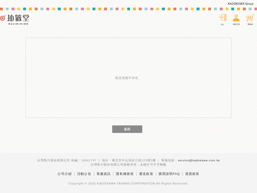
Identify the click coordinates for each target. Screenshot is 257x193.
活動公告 (84, 174)
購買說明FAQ (169, 174)
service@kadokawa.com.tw (199, 160)
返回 (127, 129)
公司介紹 (64, 174)
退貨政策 (192, 174)
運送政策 (146, 174)
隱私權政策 (125, 174)
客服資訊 (104, 174)
